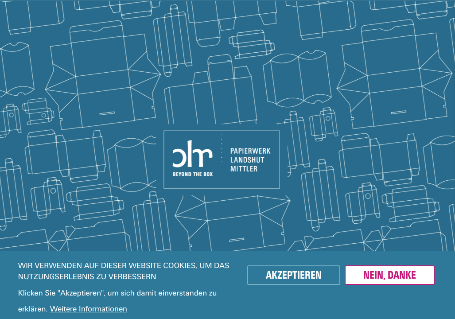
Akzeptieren (294, 275)
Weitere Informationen (88, 309)
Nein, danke (389, 275)
